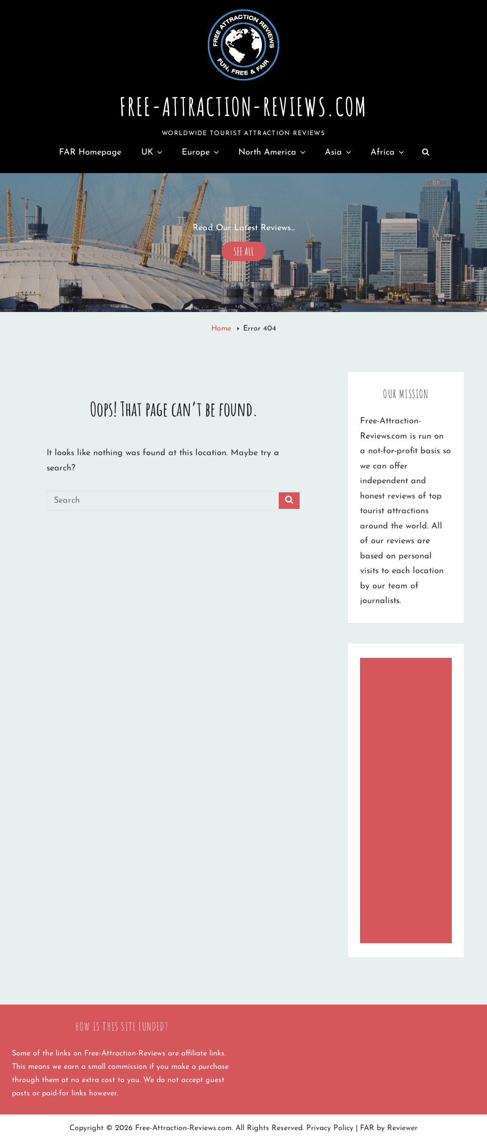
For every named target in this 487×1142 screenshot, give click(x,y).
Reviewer (402, 1128)
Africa (388, 152)
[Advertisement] (408, 801)
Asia (339, 152)
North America (272, 152)
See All (244, 250)
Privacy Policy (329, 1128)
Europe (201, 152)
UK (152, 152)
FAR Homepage (90, 152)
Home (222, 328)
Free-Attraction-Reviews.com (243, 106)
